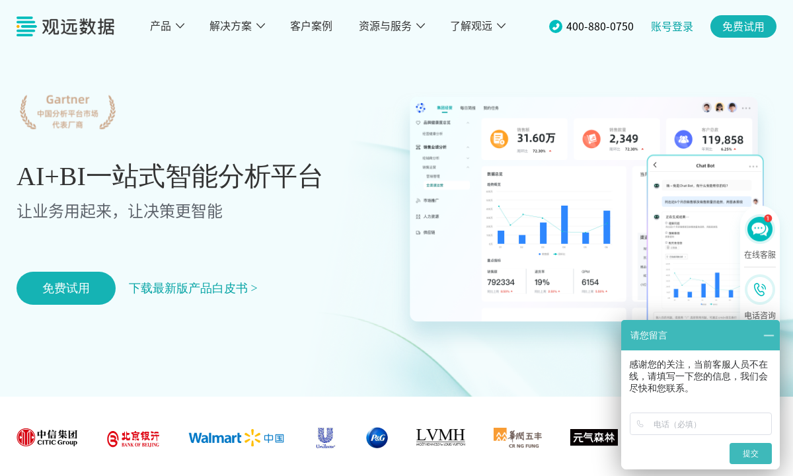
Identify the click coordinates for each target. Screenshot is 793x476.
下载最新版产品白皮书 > (193, 288)
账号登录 (672, 26)
